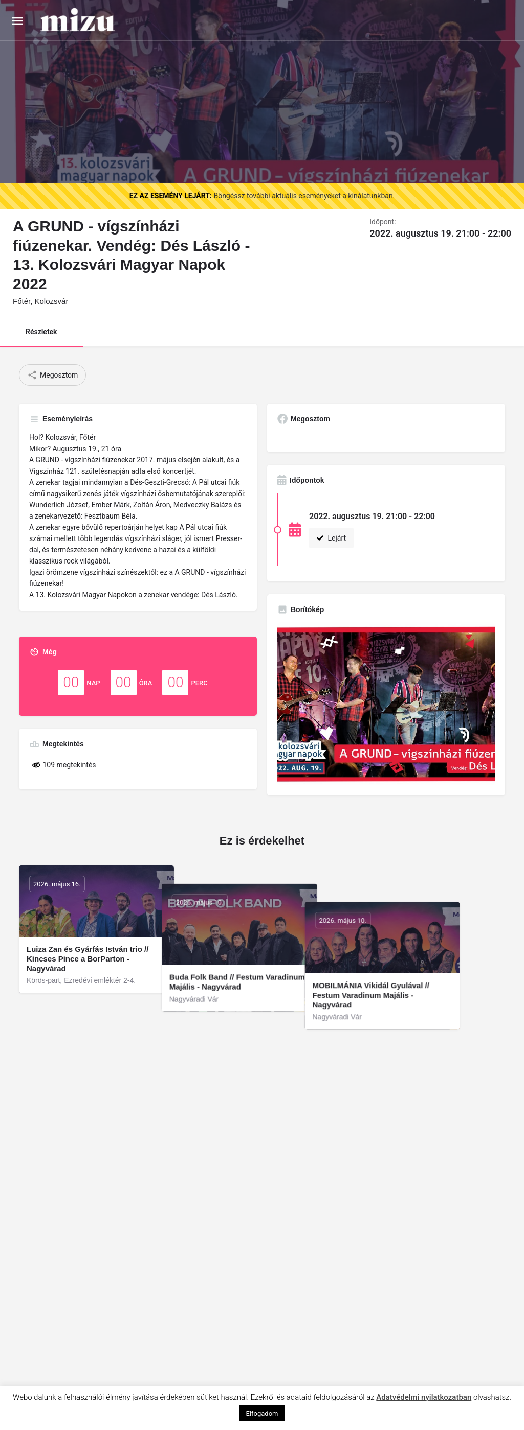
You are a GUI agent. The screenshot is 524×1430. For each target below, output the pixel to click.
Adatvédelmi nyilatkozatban (423, 1397)
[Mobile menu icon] (17, 21)
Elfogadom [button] (262, 1413)
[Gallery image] (386, 703)
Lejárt (331, 538)
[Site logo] (79, 20)
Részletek (41, 331)
